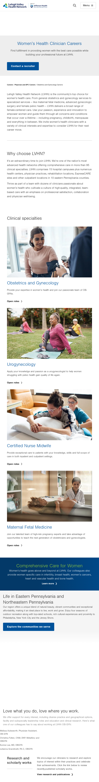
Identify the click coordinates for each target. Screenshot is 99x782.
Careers (10, 85)
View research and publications (54, 774)
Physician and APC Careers (25, 85)
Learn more (48, 583)
